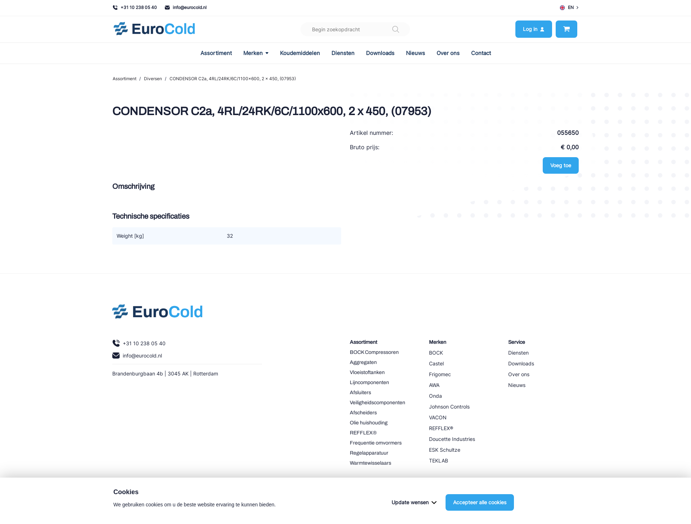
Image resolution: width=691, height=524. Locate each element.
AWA (434, 385)
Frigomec (440, 374)
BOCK (436, 353)
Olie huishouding (369, 422)
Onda (435, 396)
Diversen (153, 78)
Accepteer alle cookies (479, 502)
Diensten (342, 53)
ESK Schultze (444, 450)
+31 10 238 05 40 (135, 7)
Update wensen (414, 502)
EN (569, 7)
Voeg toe (560, 165)
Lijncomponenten (369, 382)
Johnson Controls (449, 407)
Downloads (380, 53)
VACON (438, 417)
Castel (436, 363)
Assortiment (216, 53)
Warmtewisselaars (370, 463)
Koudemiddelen (300, 53)
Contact (481, 53)
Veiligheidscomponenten (377, 402)
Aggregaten (363, 362)
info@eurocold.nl (186, 7)
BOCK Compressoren (374, 352)
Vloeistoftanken (367, 372)
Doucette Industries (452, 439)
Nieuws (415, 53)
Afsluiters (360, 392)
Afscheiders (363, 412)
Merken (255, 53)
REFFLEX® (363, 433)
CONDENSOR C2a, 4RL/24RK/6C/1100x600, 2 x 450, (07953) (233, 78)
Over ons (448, 53)
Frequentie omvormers (376, 443)
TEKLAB (438, 460)
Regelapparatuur (369, 453)
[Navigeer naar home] (154, 29)
